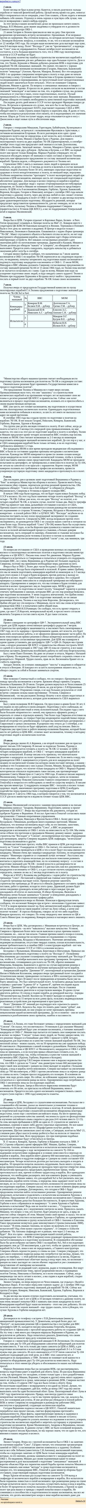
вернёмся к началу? (10, 1)
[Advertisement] (43, 350)
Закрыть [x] (80, 1501)
